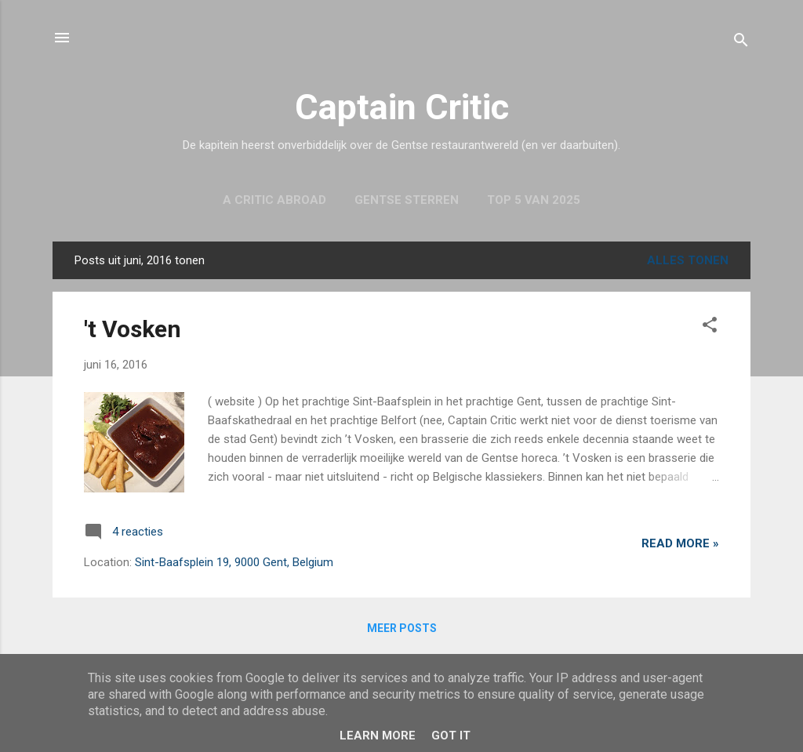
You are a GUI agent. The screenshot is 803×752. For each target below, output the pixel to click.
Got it (451, 735)
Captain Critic (402, 107)
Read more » (680, 543)
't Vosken (132, 329)
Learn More (378, 735)
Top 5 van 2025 (533, 200)
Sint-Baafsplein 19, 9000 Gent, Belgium (234, 562)
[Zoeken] (741, 43)
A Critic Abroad (274, 200)
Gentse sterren (406, 200)
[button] (709, 327)
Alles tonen (688, 260)
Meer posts (402, 628)
